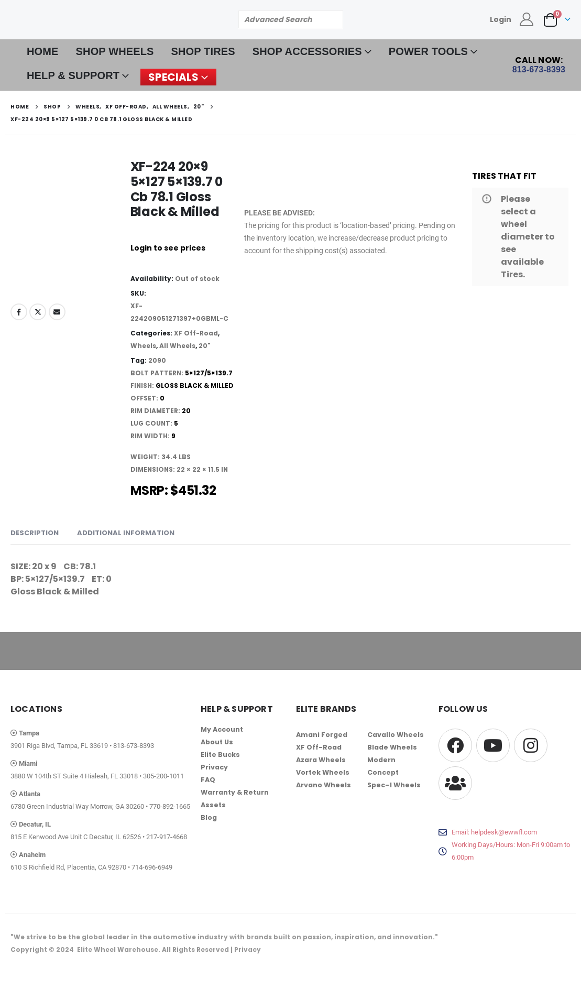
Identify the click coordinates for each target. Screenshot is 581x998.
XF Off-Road (196, 333)
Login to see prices (167, 248)
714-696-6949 (151, 867)
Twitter (37, 311)
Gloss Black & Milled (195, 385)
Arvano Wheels (323, 784)
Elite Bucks (220, 754)
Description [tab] (34, 533)
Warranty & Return (235, 792)
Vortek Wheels (322, 772)
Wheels (143, 345)
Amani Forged (321, 734)
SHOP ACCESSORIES (307, 51)
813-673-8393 (133, 746)
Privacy (214, 767)
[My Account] (527, 19)
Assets (213, 804)
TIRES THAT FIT (504, 176)
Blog (209, 817)
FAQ (208, 779)
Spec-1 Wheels (394, 784)
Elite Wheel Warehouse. (118, 949)
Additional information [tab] (125, 533)
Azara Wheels (321, 759)
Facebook (18, 311)
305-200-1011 (163, 776)
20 (186, 410)
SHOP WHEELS (115, 51)
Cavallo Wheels (395, 734)
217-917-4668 (166, 837)
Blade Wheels (392, 747)
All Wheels (177, 345)
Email (57, 311)
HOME (43, 51)
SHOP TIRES (203, 51)
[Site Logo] (89, 19)
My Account (222, 729)
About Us (217, 741)
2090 (157, 360)
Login (500, 19)
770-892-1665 (169, 806)
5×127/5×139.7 (209, 372)
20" (205, 345)
